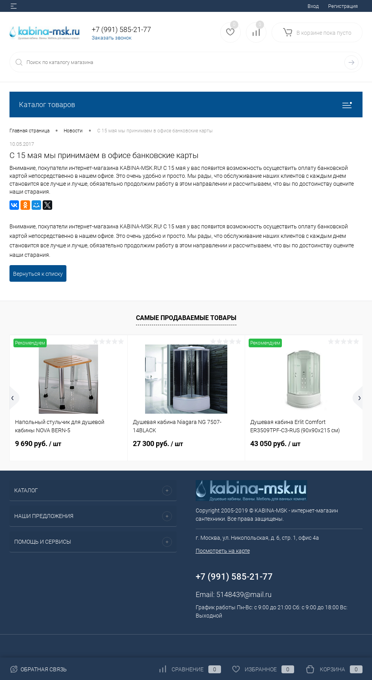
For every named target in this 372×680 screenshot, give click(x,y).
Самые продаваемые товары (186, 318)
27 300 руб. (158, 443)
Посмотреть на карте (223, 551)
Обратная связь (38, 669)
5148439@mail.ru (244, 594)
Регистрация (343, 6)
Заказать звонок (112, 38)
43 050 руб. (275, 443)
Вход (313, 6)
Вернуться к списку (38, 274)
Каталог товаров (186, 104)
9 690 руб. (38, 443)
